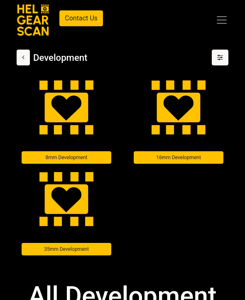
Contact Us (81, 18)
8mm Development (67, 157)
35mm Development (66, 249)
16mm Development (178, 157)
